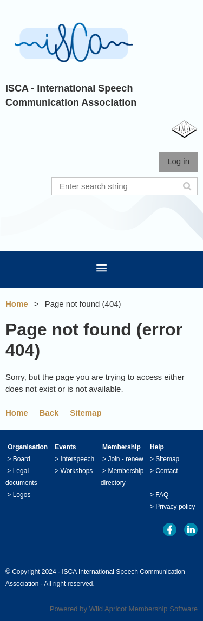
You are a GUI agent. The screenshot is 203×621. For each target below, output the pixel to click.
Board (21, 459)
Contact (166, 471)
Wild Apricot (108, 609)
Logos (22, 495)
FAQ (161, 495)
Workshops (77, 471)
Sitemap (85, 412)
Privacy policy (175, 506)
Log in (178, 161)
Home (16, 303)
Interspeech (78, 459)
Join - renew (125, 459)
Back (49, 412)
